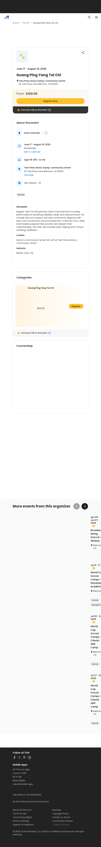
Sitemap (56, 809)
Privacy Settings (21, 820)
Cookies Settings (60, 824)
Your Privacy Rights (22, 817)
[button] (83, 52)
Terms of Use (19, 813)
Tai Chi (25, 22)
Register (76, 306)
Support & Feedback (23, 824)
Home (16, 22)
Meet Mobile (19, 780)
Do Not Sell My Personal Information (31, 801)
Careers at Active (61, 817)
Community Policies (62, 820)
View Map (29, 175)
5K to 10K (17, 776)
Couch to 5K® (19, 773)
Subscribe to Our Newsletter (27, 794)
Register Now (50, 101)
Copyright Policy (60, 813)
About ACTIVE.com (22, 809)
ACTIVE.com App (21, 769)
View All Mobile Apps (23, 784)
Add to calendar (32, 151)
